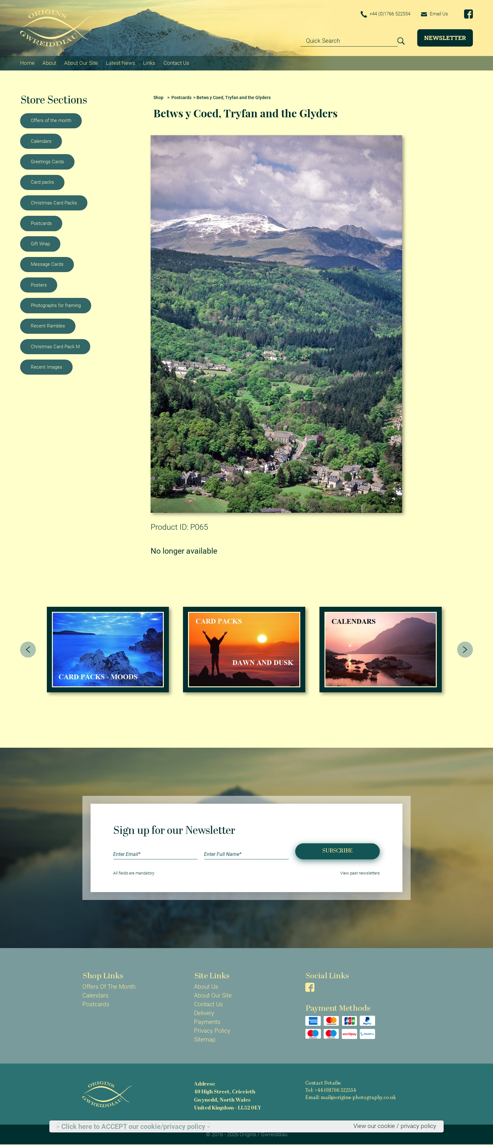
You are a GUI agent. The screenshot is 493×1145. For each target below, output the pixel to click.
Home (27, 63)
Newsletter (445, 38)
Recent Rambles (48, 326)
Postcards (41, 223)
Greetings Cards (47, 162)
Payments (207, 1022)
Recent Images (46, 367)
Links (149, 63)
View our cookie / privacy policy (394, 1126)
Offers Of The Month (109, 986)
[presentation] (28, 650)
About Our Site (81, 63)
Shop (158, 97)
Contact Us (176, 63)
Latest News (120, 63)
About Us (206, 986)
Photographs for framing (56, 305)
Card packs (42, 182)
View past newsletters (360, 873)
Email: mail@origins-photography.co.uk (350, 1098)
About (49, 63)
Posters (39, 285)
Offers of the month (51, 120)
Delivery (204, 1013)
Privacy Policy (212, 1030)
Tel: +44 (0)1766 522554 (330, 1090)
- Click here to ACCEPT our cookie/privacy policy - (133, 1126)
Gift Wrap (40, 244)
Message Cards (47, 264)
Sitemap (205, 1039)
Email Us (434, 14)
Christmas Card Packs (54, 203)
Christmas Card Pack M (55, 346)
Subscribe (337, 851)
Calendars (41, 141)
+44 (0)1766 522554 (386, 14)
